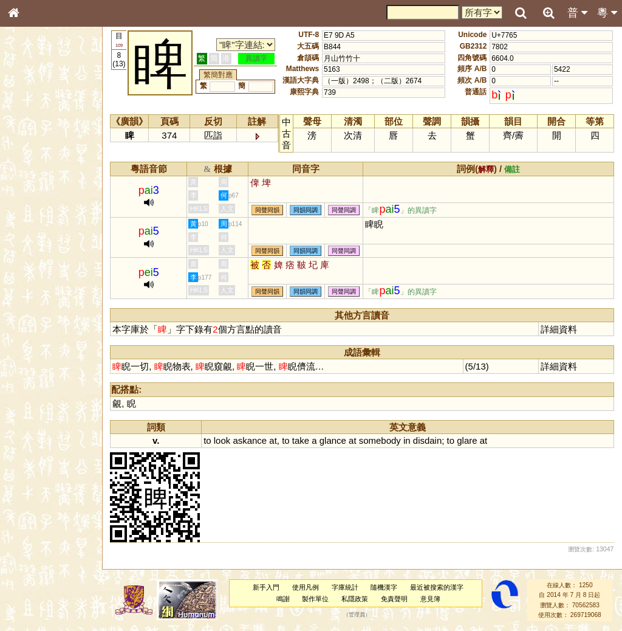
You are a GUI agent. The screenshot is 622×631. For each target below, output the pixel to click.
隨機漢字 (385, 587)
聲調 (57, 320)
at (275, 440)
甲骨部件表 (33, 184)
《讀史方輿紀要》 (44, 385)
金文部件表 (33, 195)
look (224, 440)
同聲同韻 (270, 210)
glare (470, 440)
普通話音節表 (37, 330)
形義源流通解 (37, 206)
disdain (429, 440)
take (303, 440)
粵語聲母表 (33, 249)
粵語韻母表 (33, 261)
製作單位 (316, 598)
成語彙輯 (29, 395)
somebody (382, 440)
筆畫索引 (29, 173)
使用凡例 (306, 587)
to (210, 440)
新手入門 (267, 587)
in (409, 440)
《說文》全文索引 (44, 374)
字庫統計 (346, 587)
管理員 (358, 615)
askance (253, 440)
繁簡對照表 (33, 406)
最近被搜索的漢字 (438, 587)
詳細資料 (559, 329)
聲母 (24, 320)
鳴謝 (284, 598)
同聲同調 (347, 210)
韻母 (41, 320)
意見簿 (432, 598)
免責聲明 (395, 598)
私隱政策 (356, 598)
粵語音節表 (33, 238)
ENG (53, 134)
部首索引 (29, 162)
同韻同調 (308, 210)
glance (335, 440)
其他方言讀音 (37, 341)
